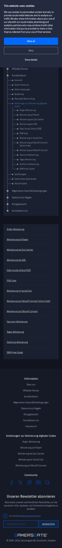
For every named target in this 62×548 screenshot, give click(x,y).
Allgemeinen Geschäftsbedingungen (29, 191)
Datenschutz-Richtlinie (30, 516)
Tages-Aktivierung (15, 332)
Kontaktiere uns (20, 210)
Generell (18, 80)
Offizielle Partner (20, 69)
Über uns (31, 384)
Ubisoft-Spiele (21, 183)
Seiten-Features (22, 84)
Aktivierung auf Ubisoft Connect (22, 311)
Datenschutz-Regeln (22, 197)
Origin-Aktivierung (15, 229)
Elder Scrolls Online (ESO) (19, 270)
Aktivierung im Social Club (19, 291)
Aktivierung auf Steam (17, 239)
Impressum (31, 426)
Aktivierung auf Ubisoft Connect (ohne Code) (28, 301)
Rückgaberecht (19, 204)
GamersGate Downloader (26, 178)
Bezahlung (19, 94)
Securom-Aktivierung (17, 321)
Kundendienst (19, 75)
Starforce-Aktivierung (17, 342)
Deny (31, 50)
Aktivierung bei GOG (16, 260)
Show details (31, 59)
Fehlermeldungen (22, 89)
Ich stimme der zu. (25, 516)
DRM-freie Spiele (15, 352)
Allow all (31, 41)
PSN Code (11, 280)
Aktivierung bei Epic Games (20, 249)
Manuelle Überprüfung (25, 98)
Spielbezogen (20, 174)
